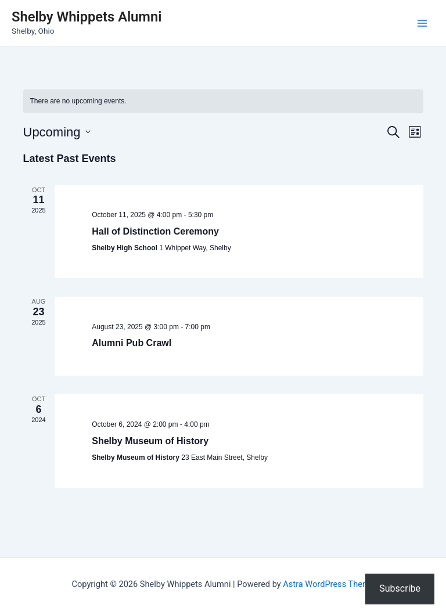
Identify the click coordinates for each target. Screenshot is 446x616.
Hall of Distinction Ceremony (155, 231)
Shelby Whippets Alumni (86, 17)
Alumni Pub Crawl (131, 343)
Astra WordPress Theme (328, 584)
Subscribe (399, 588)
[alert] (223, 101)
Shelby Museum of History (150, 441)
